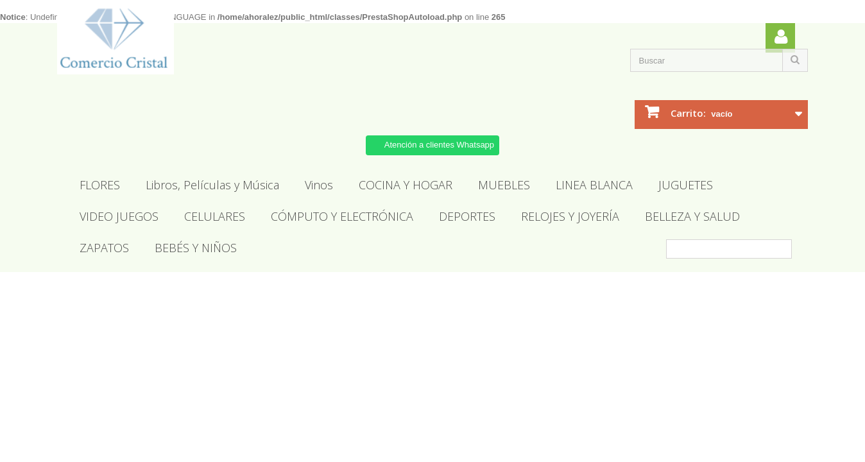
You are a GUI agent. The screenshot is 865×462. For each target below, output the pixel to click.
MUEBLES (504, 185)
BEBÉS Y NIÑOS (196, 247)
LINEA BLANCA (594, 185)
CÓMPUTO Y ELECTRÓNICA (342, 216)
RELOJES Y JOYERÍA (570, 216)
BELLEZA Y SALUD (692, 216)
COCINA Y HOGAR (405, 185)
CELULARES (214, 216)
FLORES (100, 185)
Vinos (319, 185)
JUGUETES (685, 185)
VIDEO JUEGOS (119, 216)
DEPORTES (467, 216)
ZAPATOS (104, 247)
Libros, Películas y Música (212, 185)
